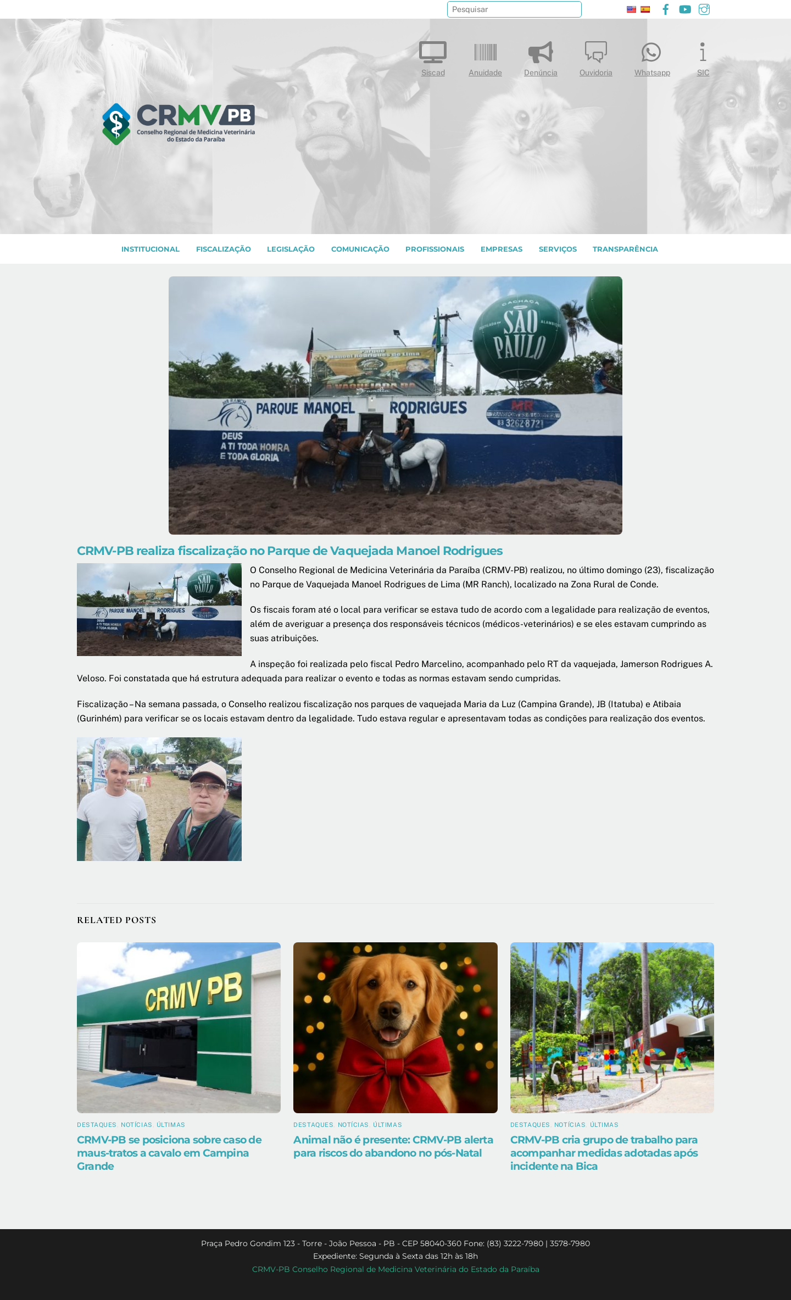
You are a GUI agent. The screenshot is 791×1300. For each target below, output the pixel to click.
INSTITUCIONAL (150, 249)
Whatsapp (652, 56)
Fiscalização (223, 249)
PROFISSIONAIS (434, 249)
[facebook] (666, 8)
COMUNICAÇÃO (360, 249)
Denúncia (541, 56)
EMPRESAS (501, 249)
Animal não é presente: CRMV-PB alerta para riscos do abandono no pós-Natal (393, 1146)
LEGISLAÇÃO (291, 249)
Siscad (433, 56)
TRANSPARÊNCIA (625, 249)
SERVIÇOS (558, 249)
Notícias (136, 1125)
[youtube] (685, 8)
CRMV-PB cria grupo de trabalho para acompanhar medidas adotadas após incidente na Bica (604, 1153)
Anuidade (485, 56)
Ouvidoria (596, 56)
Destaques (97, 1125)
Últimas (171, 1125)
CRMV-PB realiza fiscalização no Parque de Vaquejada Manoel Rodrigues (290, 550)
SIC (703, 56)
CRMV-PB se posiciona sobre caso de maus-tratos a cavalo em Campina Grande (169, 1153)
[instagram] (704, 8)
